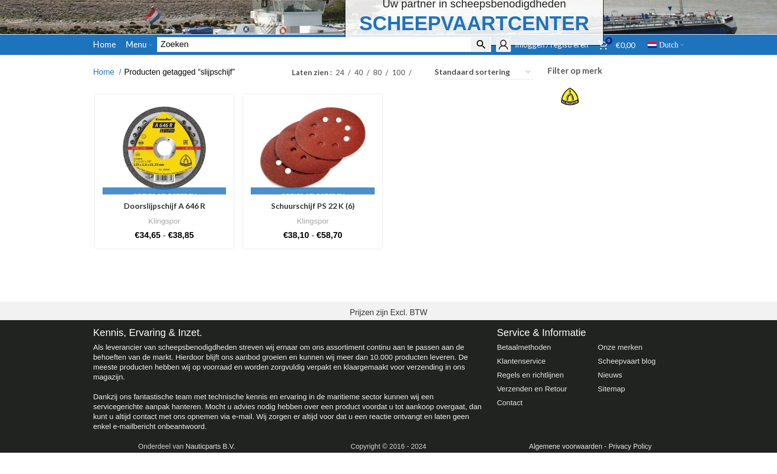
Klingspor (162, 285)
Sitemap (611, 453)
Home (104, 136)
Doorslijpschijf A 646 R (163, 271)
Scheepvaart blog (627, 425)
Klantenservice (521, 425)
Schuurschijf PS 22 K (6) (312, 271)
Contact (510, 467)
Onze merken (620, 411)
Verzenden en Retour (532, 453)
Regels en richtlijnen (530, 439)
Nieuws (610, 439)
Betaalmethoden (524, 411)
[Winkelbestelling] (483, 136)
